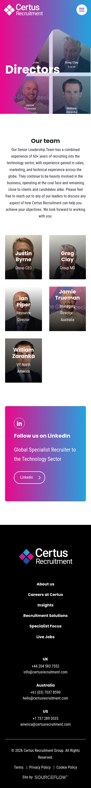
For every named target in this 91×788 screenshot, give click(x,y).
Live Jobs (45, 637)
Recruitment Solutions (45, 615)
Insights (45, 605)
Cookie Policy (66, 767)
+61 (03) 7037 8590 (46, 692)
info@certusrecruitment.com (45, 672)
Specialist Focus (45, 626)
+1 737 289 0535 (45, 718)
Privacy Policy (40, 767)
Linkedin (26, 477)
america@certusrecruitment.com (45, 724)
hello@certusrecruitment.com (45, 698)
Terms (18, 767)
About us (45, 584)
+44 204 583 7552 (45, 666)
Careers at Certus (45, 594)
